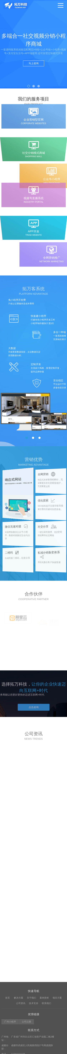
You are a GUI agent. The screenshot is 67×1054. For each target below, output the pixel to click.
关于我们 (31, 1051)
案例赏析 (44, 1051)
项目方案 (57, 1051)
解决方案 (18, 1051)
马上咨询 (34, 63)
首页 (7, 1051)
